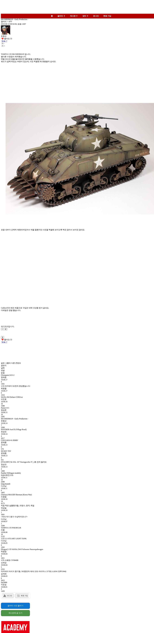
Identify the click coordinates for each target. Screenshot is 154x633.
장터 (84, 16)
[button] (80, 158)
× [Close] (2, 329)
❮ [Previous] (5, 329)
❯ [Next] (2, 337)
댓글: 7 (4, 41)
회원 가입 (107, 16)
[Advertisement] (77, 7)
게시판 (72, 16)
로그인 (96, 16)
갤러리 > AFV (6, 22)
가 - (3, 43)
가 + (3, 46)
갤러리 (60, 16)
